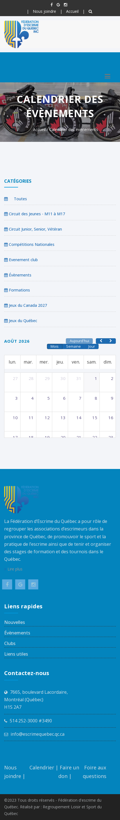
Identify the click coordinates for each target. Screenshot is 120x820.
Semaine (73, 346)
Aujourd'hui (79, 340)
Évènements (17, 275)
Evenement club (21, 259)
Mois (55, 346)
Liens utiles (16, 654)
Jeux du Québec (20, 320)
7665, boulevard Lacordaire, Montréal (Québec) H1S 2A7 (36, 699)
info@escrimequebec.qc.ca (37, 734)
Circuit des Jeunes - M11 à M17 (34, 213)
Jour (91, 346)
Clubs (10, 643)
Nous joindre (44, 11)
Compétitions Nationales (29, 244)
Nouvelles (14, 622)
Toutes (15, 198)
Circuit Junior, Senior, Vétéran (33, 229)
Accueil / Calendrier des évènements (65, 129)
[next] (111, 341)
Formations (17, 290)
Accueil (72, 11)
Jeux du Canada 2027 (25, 305)
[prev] (101, 341)
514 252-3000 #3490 (31, 721)
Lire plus (13, 569)
